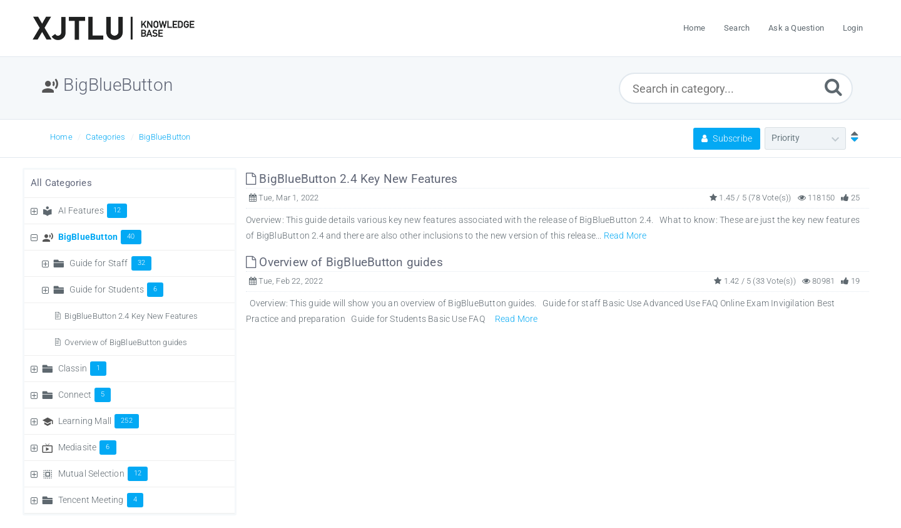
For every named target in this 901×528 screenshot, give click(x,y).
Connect (84, 394)
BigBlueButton (165, 137)
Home (61, 137)
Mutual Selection (103, 473)
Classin (82, 368)
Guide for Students (116, 289)
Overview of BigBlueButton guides (125, 342)
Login (853, 28)
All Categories (61, 183)
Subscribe (726, 138)
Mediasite (87, 447)
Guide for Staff (110, 263)
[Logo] (113, 28)
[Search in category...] (736, 88)
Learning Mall (98, 421)
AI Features (93, 210)
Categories (105, 137)
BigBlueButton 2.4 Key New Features (131, 316)
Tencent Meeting (100, 499)
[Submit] (833, 86)
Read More (625, 235)
